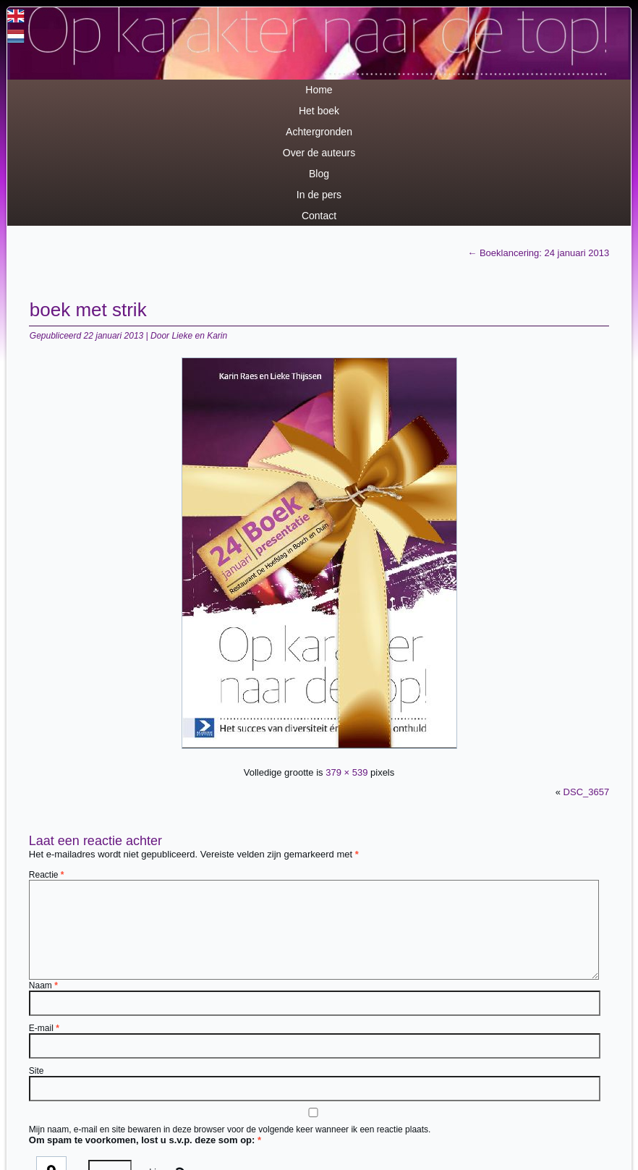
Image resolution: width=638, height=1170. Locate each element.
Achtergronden (319, 131)
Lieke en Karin (199, 336)
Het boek (319, 110)
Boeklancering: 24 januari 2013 (538, 252)
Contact (319, 215)
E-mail (44, 1028)
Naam (43, 985)
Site (36, 1071)
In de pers (319, 194)
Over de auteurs (319, 152)
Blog (319, 173)
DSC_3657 (586, 792)
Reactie (46, 875)
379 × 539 (346, 772)
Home (318, 90)
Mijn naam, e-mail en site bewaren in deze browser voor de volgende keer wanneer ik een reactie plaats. (230, 1129)
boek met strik (88, 310)
